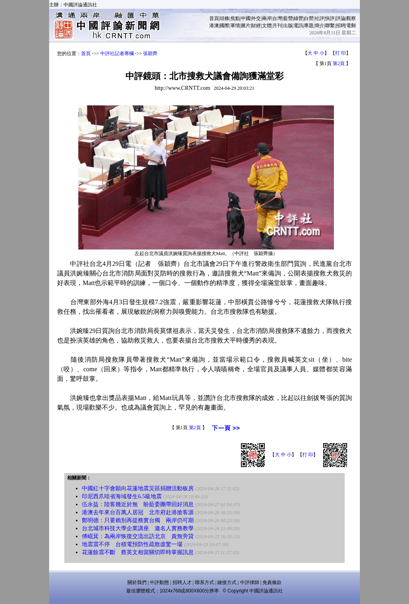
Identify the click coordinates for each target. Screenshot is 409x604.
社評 (319, 18)
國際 (224, 25)
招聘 (340, 25)
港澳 (214, 25)
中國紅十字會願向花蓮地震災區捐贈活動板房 (138, 488)
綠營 (298, 18)
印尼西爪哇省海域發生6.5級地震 (122, 496)
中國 (245, 18)
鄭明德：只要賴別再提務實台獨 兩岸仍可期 (138, 520)
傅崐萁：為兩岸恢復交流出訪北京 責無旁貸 (138, 536)
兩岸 (267, 18)
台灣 (277, 18)
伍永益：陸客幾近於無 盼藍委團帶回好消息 (138, 504)
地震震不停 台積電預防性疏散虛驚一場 (132, 544)
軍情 (235, 25)
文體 (267, 25)
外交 (256, 18)
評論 (340, 18)
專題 (309, 25)
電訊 (298, 25)
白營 (309, 18)
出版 (288, 25)
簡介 (319, 25)
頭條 (224, 18)
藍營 (288, 18)
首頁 (214, 18)
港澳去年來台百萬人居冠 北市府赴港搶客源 (138, 512)
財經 (256, 25)
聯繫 (330, 25)
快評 (330, 18)
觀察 (351, 18)
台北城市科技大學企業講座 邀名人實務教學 (138, 528)
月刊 (277, 25)
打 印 (340, 53)
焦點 (235, 18)
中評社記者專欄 (117, 53)
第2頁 (339, 63)
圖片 (245, 25)
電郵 (351, 25)
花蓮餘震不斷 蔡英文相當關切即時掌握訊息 (138, 552)
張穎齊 (150, 53)
